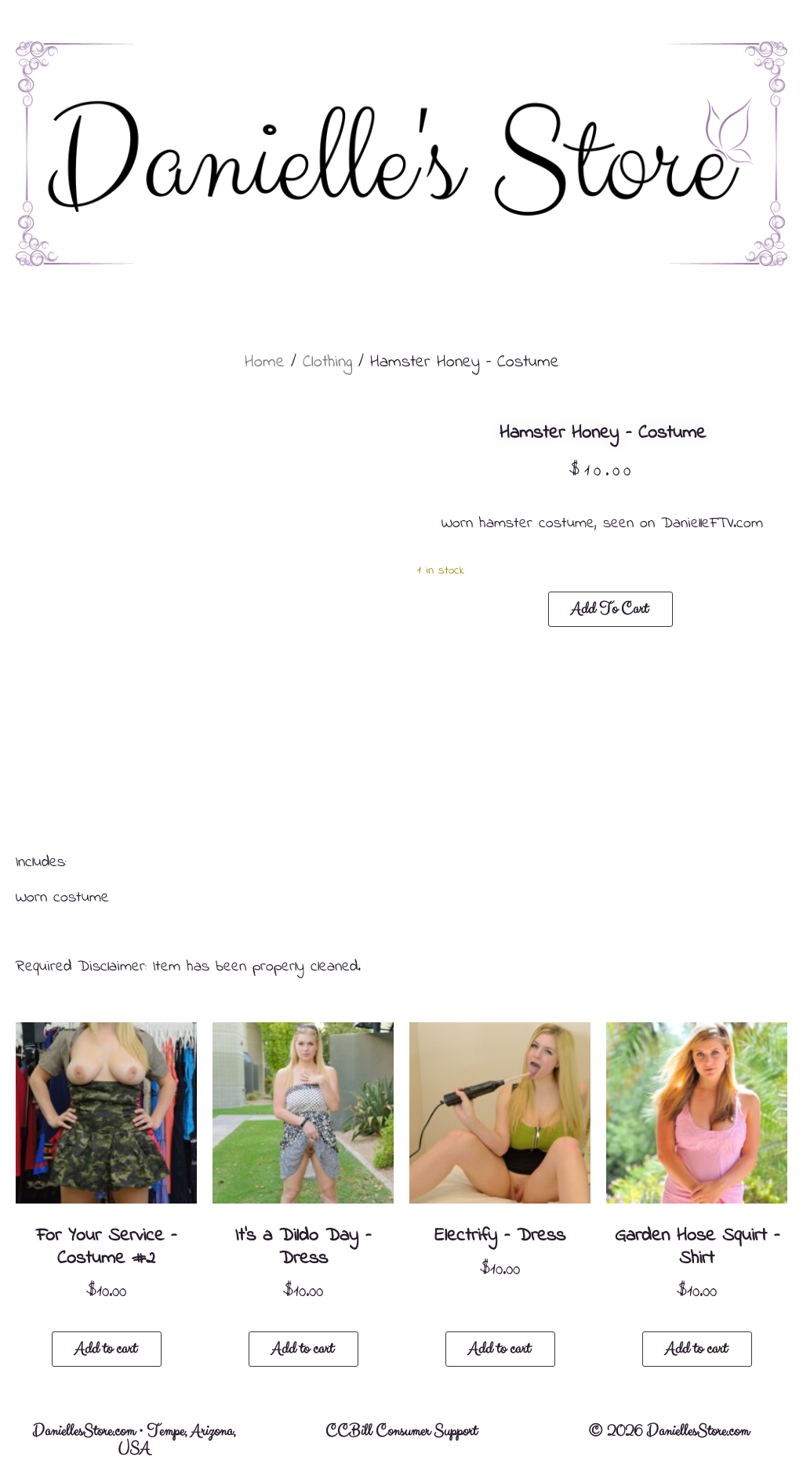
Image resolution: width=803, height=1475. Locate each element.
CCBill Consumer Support (401, 1431)
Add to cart (609, 609)
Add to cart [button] (105, 1349)
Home (265, 362)
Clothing (327, 362)
